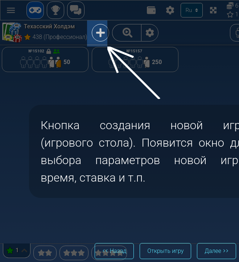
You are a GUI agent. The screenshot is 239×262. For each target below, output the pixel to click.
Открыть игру (165, 251)
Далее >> (216, 251)
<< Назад (114, 251)
